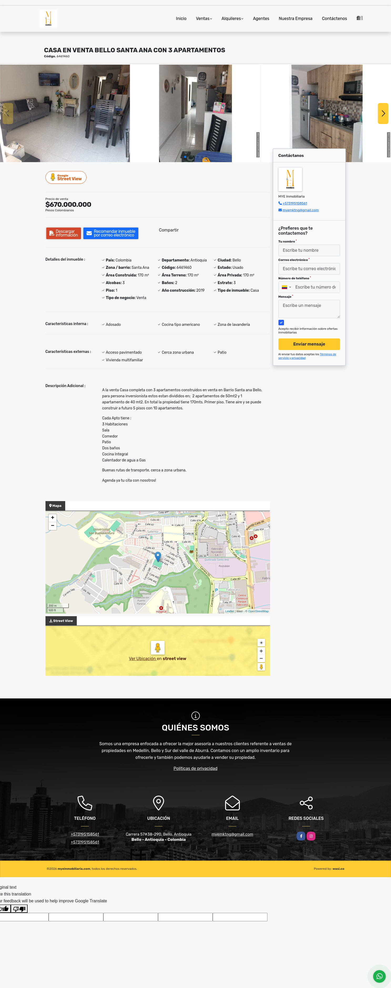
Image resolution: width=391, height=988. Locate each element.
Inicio (181, 18)
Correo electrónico (294, 260)
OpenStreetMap (258, 611)
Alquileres (231, 18)
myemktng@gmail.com (301, 210)
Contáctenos (334, 18)
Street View (66, 177)
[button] (185, 157)
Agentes (261, 18)
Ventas (202, 18)
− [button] (52, 526)
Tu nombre (287, 241)
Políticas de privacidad (195, 768)
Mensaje (285, 297)
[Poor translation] (19, 908)
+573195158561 (295, 203)
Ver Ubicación (143, 658)
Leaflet (229, 611)
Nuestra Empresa (295, 18)
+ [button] (52, 518)
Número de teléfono (294, 278)
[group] (65, 113)
